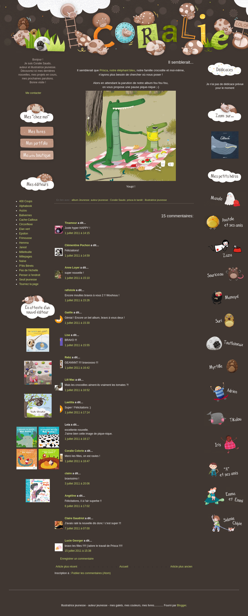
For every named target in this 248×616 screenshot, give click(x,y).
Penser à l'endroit (29, 275)
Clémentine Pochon (77, 245)
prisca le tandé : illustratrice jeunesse (147, 200)
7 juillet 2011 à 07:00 (77, 528)
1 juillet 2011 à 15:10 (77, 278)
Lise (67, 335)
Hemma (24, 242)
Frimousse (25, 238)
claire (68, 473)
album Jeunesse (81, 200)
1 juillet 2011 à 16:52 (77, 390)
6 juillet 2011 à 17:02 (77, 506)
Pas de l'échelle (28, 270)
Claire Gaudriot (74, 518)
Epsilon (23, 233)
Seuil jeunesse (28, 279)
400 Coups (25, 201)
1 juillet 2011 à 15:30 (77, 322)
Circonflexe (26, 224)
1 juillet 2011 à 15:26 (77, 300)
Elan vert (24, 229)
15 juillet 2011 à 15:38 (78, 550)
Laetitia (69, 402)
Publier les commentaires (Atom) (91, 573)
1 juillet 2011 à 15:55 (77, 345)
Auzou (23, 210)
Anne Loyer (72, 267)
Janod (23, 247)
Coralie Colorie (74, 450)
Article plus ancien (181, 566)
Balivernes (25, 215)
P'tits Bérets (26, 265)
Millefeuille (25, 252)
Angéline (70, 495)
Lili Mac (70, 379)
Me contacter (33, 93)
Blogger (181, 605)
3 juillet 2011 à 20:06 (77, 483)
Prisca (104, 70)
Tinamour (71, 223)
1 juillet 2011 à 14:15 (77, 233)
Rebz (68, 357)
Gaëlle (69, 312)
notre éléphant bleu (122, 70)
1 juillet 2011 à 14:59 (77, 255)
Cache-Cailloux (28, 219)
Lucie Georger (74, 540)
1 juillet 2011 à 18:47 (77, 461)
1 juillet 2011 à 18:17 (77, 438)
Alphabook (25, 206)
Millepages (25, 256)
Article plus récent (66, 566)
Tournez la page (28, 284)
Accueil (123, 566)
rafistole (70, 290)
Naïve (22, 261)
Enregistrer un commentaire (77, 558)
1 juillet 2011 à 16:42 (77, 367)
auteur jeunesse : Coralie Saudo (108, 200)
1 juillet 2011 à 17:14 (77, 412)
